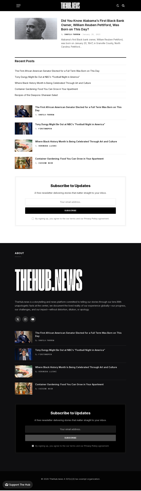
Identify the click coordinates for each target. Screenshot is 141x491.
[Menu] (18, 5)
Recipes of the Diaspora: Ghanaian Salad (36, 95)
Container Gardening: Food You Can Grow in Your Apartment (46, 89)
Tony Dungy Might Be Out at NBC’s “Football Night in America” (47, 77)
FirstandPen (45, 129)
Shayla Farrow (72, 35)
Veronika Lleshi (47, 146)
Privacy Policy (91, 219)
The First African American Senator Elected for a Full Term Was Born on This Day (57, 71)
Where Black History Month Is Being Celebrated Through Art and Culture (53, 83)
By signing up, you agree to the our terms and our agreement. (70, 219)
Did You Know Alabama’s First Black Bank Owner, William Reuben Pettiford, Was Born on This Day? (92, 25)
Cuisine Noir (46, 164)
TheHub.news (56, 479)
